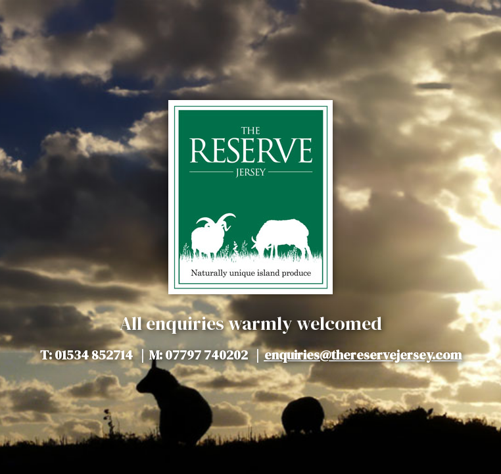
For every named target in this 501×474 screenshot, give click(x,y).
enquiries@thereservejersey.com (363, 355)
